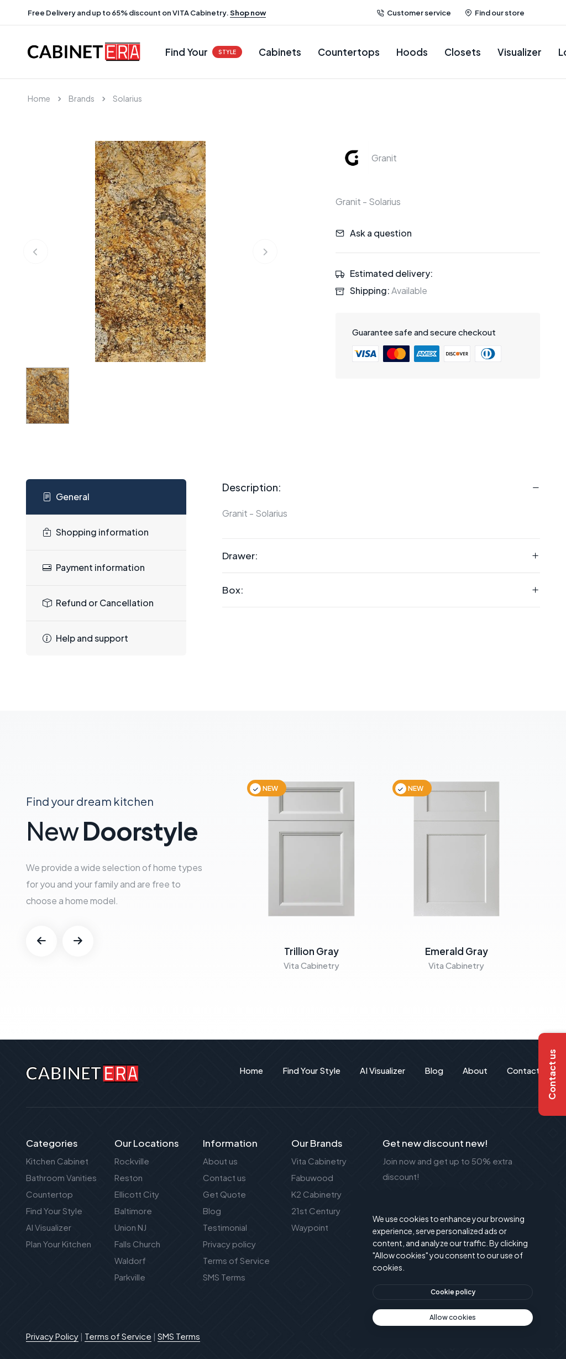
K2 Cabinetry (316, 1194)
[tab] (106, 497)
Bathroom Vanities (61, 1177)
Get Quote (224, 1194)
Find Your (203, 52)
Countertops (349, 52)
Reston (128, 1177)
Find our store (495, 12)
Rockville (131, 1161)
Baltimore (133, 1210)
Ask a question (381, 233)
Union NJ (130, 1227)
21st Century (315, 1210)
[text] (453, 1317)
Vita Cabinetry (319, 1161)
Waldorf (130, 1260)
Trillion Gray (311, 951)
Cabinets (280, 52)
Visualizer (519, 52)
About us (220, 1161)
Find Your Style (54, 1210)
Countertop (49, 1194)
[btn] (453, 1292)
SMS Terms (224, 1277)
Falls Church (137, 1244)
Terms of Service (236, 1260)
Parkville (129, 1277)
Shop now (248, 12)
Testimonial (225, 1227)
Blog (212, 1210)
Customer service (414, 12)
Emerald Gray (456, 951)
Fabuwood (312, 1177)
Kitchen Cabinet (57, 1161)
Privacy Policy (52, 1336)
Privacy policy (229, 1244)
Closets (462, 52)
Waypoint (309, 1227)
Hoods (412, 52)
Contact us (224, 1177)
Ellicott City (136, 1194)
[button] (41, 941)
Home (39, 98)
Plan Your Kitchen (58, 1244)
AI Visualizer (48, 1227)
